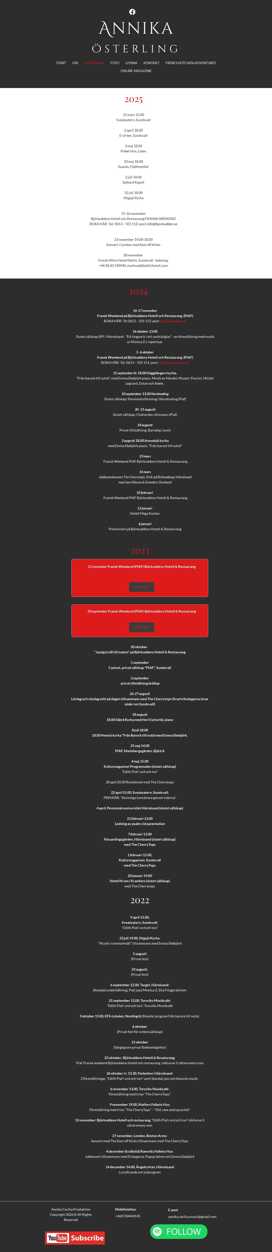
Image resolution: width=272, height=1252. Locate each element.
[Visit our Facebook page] (132, 12)
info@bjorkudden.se (162, 224)
